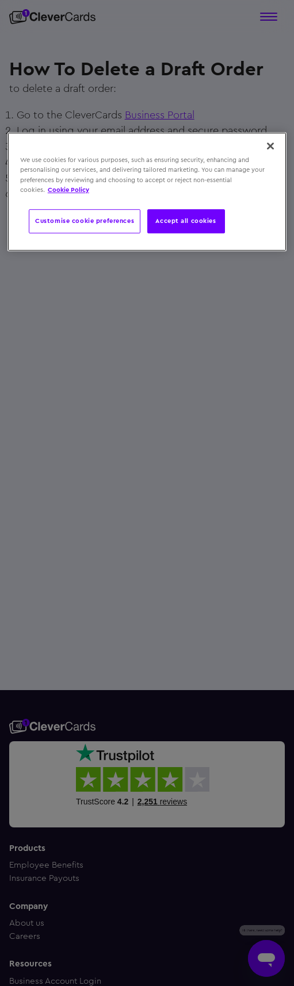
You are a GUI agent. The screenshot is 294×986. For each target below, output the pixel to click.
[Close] (270, 146)
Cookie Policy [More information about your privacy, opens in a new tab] (68, 189)
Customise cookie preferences (84, 220)
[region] (147, 192)
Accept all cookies (185, 220)
